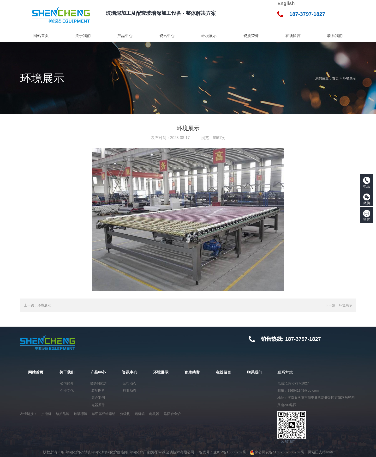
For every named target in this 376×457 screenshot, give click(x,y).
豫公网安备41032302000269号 (277, 452)
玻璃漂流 (80, 414)
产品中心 (98, 372)
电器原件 (98, 405)
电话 (366, 182)
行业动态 (129, 390)
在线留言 (223, 372)
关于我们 (67, 372)
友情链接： (28, 414)
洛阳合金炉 (172, 414)
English (286, 3)
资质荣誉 (192, 372)
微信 (366, 199)
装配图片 (98, 390)
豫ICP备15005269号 (229, 452)
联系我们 (254, 372)
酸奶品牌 (62, 414)
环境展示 (349, 78)
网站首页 (35, 372)
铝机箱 (140, 414)
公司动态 (129, 383)
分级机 (125, 414)
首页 (335, 78)
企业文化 (67, 390)
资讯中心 (129, 372)
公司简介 (67, 383)
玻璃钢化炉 (98, 383)
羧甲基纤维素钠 (103, 414)
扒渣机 (46, 414)
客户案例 (98, 398)
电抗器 (154, 414)
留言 (366, 215)
